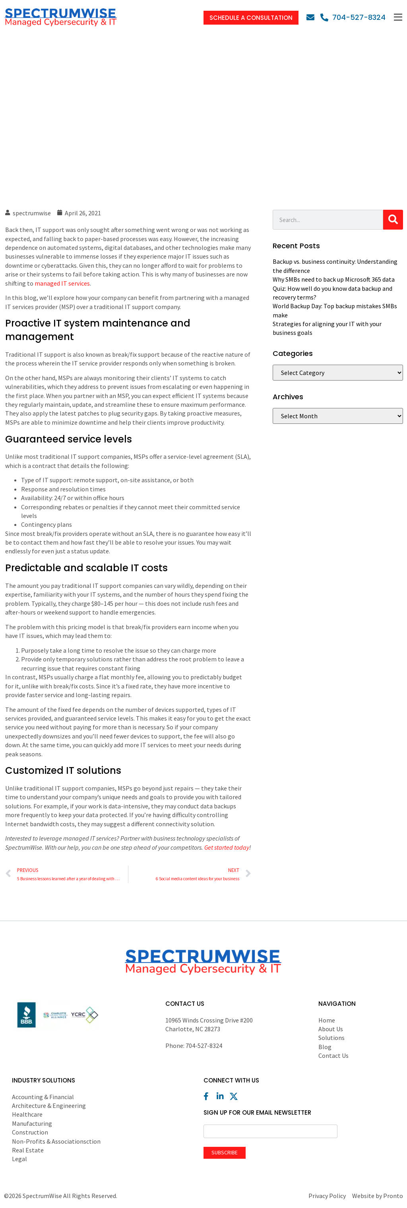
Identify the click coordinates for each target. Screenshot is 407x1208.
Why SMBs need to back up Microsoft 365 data (334, 279)
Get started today (226, 847)
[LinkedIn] (223, 1096)
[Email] (312, 17)
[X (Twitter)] (236, 1096)
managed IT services (62, 283)
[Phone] (353, 17)
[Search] (393, 220)
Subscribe (224, 1152)
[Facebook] (209, 1096)
